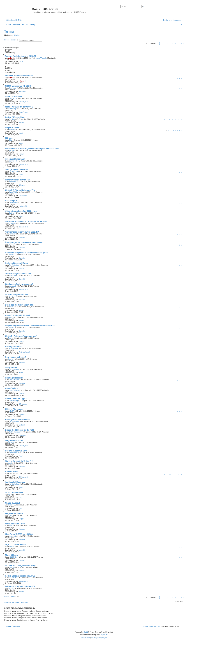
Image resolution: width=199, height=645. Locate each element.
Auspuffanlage (11, 388)
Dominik (12, 119)
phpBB (85, 632)
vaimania (11, 442)
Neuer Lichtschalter (14, 96)
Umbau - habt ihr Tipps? (16, 399)
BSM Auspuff (11, 201)
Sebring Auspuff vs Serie (16, 451)
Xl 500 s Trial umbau (14, 409)
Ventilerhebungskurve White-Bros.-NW (22, 232)
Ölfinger (21, 185)
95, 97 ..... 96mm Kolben (15, 545)
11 (173, 474)
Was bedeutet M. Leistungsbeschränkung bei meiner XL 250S (32, 148)
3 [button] (169, 43)
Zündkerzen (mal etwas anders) (19, 284)
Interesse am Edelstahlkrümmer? (20, 76)
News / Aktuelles (41, 58)
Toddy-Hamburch (15, 432)
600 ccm (8, 138)
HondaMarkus (14, 453)
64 (178, 120)
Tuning (9, 31)
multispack (12, 182)
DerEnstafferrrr (14, 265)
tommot (11, 546)
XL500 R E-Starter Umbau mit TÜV (20, 190)
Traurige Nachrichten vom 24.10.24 (20, 56)
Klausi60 (22, 435)
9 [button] (181, 43)
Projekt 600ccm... (12, 128)
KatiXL (21, 61)
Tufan (10, 338)
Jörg (20, 133)
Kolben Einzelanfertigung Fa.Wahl (20, 576)
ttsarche (12, 567)
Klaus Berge (12, 109)
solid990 (12, 307)
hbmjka (21, 529)
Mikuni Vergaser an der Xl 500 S (19, 107)
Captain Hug (13, 171)
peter (20, 216)
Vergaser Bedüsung (14, 513)
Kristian (17, 35)
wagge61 (12, 150)
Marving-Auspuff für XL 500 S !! (19, 461)
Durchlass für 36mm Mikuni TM (19, 305)
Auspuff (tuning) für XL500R (17, 315)
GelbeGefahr (13, 202)
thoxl (10, 526)
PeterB (21, 373)
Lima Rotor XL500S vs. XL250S (19, 534)
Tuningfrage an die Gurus (16, 169)
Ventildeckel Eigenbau (15, 482)
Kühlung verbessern (14, 378)
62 (173, 120)
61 (170, 120)
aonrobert (12, 275)
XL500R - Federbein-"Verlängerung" (21, 336)
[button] (159, 43)
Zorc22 (21, 456)
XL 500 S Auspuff (12, 503)
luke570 (11, 411)
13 (178, 474)
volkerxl (11, 58)
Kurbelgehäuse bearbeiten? (17, 419)
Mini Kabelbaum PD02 (15, 524)
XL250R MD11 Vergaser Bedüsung (20, 565)
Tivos (10, 494)
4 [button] (172, 43)
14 (181, 474)
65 (181, 120)
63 (175, 120)
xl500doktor (23, 477)
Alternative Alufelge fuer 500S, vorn (21, 211)
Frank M (21, 268)
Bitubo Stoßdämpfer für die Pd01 (19, 430)
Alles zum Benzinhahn (15, 159)
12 (175, 474)
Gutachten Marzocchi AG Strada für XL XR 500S (26, 221)
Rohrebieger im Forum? (15, 357)
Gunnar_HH (13, 98)
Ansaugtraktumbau (13, 347)
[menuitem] (20, 20)
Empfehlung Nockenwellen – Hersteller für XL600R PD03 (30, 326)
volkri (10, 463)
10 (170, 474)
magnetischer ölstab (14, 440)
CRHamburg (13, 401)
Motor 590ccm (11, 555)
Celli (20, 175)
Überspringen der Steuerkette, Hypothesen (24, 242)
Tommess (12, 88)
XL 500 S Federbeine (14, 492)
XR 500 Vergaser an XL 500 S (18, 86)
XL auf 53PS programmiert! (17, 294)
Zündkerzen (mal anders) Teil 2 (18, 274)
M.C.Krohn (12, 223)
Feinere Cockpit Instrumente (17, 180)
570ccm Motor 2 (12, 472)
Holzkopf (22, 91)
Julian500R (13, 192)
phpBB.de (104, 635)
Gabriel (11, 213)
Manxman (12, 130)
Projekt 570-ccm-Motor (15, 117)
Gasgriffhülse (11, 367)
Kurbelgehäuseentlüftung (16, 263)
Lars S (21, 154)
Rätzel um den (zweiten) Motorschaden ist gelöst (26, 253)
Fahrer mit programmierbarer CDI (20, 586)
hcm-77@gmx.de (15, 390)
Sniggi (10, 515)
